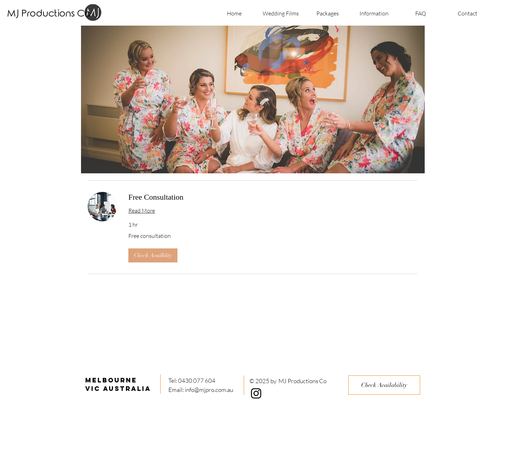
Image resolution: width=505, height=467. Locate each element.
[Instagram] (256, 393)
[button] (152, 255)
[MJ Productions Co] (49, 14)
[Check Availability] (384, 385)
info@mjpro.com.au (209, 389)
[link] (272, 197)
